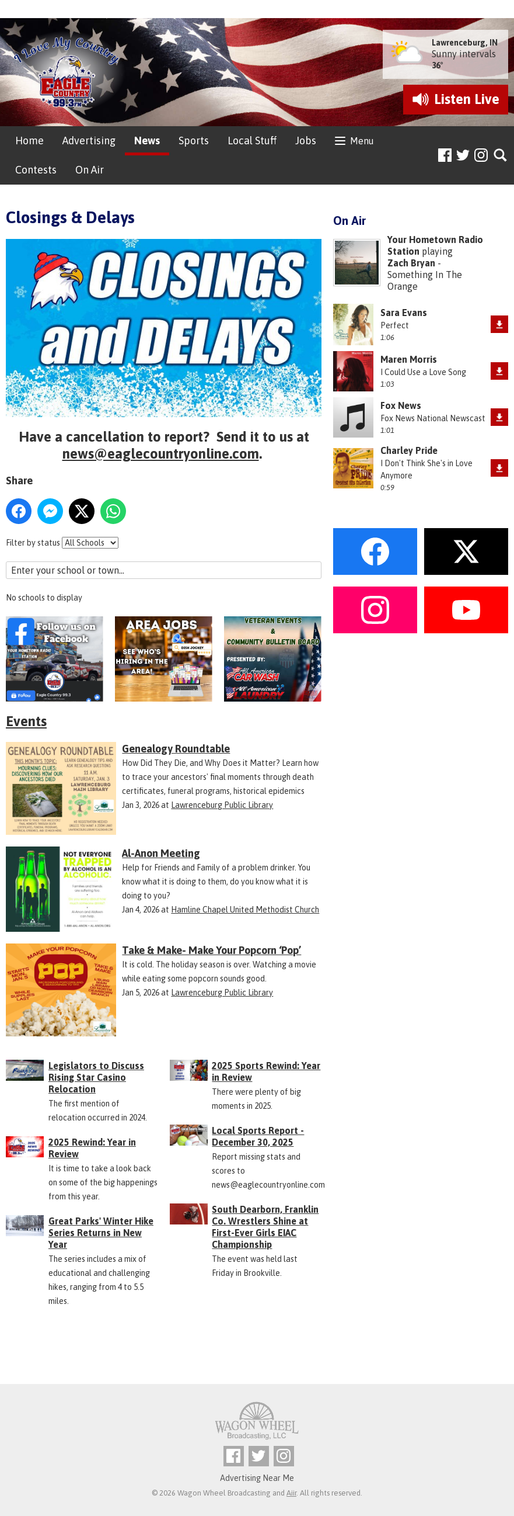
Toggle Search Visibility (501, 155)
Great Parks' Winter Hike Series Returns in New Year (100, 1233)
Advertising (89, 140)
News (147, 140)
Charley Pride (409, 450)
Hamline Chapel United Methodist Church (245, 909)
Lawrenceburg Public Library (222, 805)
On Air (89, 170)
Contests (36, 170)
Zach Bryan (411, 263)
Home (29, 140)
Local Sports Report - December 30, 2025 (258, 1136)
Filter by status (33, 542)
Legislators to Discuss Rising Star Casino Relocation (96, 1077)
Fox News (400, 405)
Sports (194, 140)
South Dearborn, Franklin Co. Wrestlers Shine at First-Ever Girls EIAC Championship (265, 1227)
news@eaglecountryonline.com (160, 454)
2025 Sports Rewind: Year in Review (266, 1071)
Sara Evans (403, 312)
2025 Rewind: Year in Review (92, 1148)
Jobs (305, 140)
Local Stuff (252, 140)
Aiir (291, 1493)
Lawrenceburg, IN (465, 42)
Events (26, 721)
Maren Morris (408, 359)
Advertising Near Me (257, 1478)
